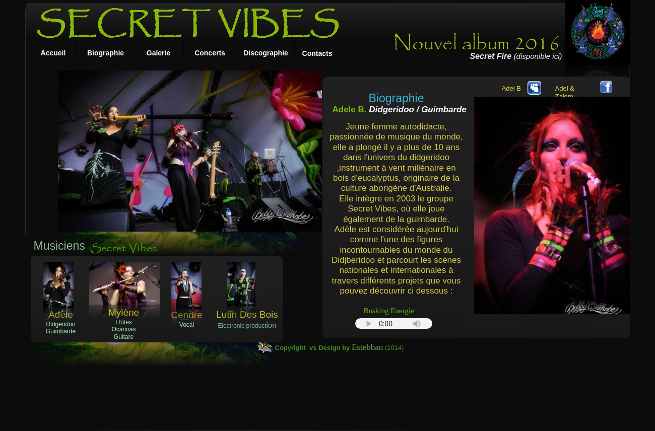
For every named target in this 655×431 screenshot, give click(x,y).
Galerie (158, 53)
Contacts (317, 53)
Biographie (105, 53)
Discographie (265, 53)
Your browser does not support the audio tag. (393, 323)
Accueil (53, 53)
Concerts (209, 53)
